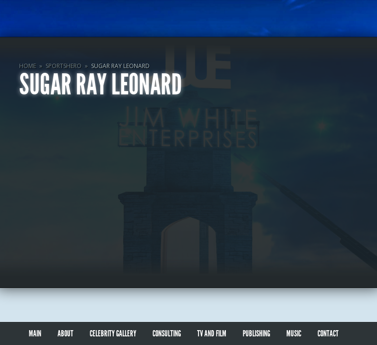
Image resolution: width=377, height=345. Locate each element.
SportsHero (64, 66)
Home (27, 66)
